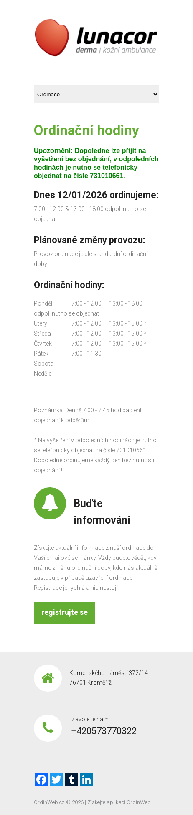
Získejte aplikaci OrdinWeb (119, 802)
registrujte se (64, 612)
